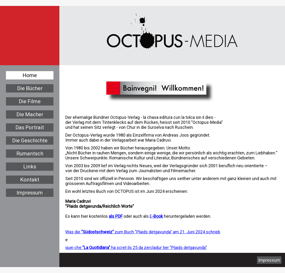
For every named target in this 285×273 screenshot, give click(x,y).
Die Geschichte (30, 140)
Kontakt (29, 180)
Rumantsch (29, 154)
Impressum (30, 193)
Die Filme (30, 101)
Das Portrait (29, 127)
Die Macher (29, 114)
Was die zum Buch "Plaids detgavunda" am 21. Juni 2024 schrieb (142, 231)
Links (29, 167)
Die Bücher (30, 88)
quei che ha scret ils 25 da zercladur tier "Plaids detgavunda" (136, 247)
